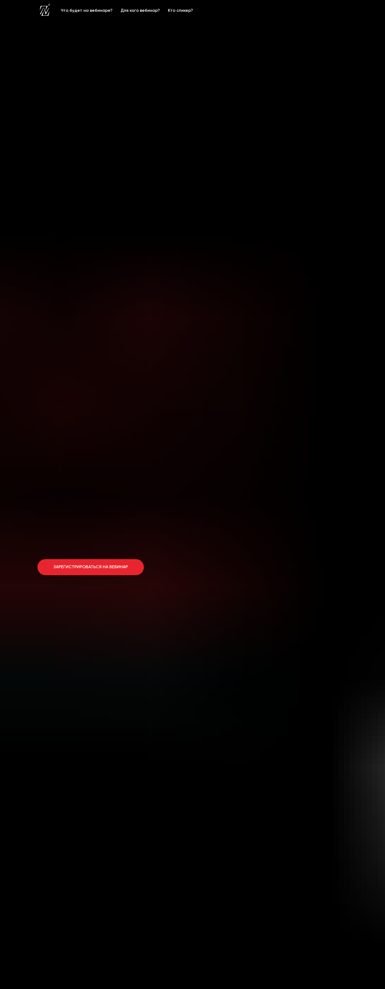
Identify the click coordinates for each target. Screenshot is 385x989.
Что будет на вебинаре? (87, 11)
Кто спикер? (180, 11)
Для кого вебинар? (140, 11)
